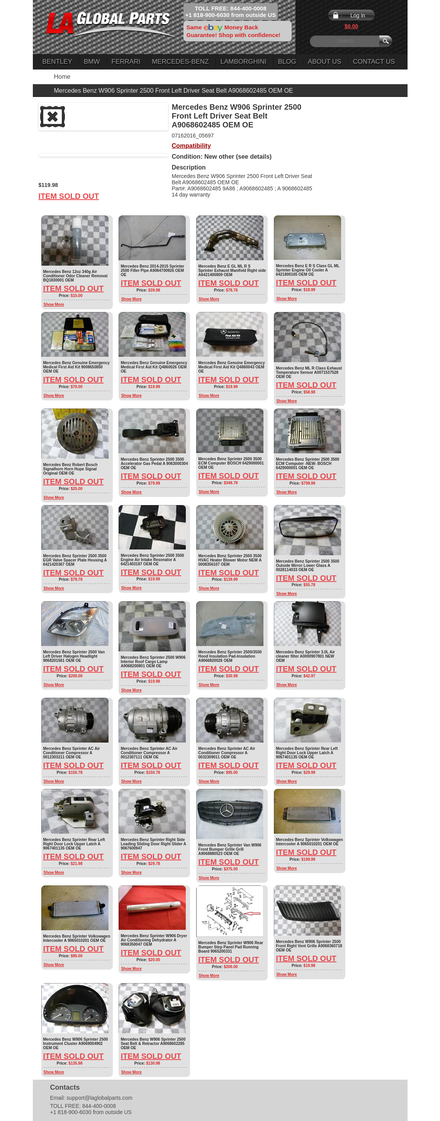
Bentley (57, 61)
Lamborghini (244, 61)
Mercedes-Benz (180, 61)
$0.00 (351, 26)
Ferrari (126, 61)
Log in (357, 15)
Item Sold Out (69, 196)
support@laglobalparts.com (99, 1098)
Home (62, 76)
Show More (54, 304)
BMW (92, 61)
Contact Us (374, 61)
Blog (287, 61)
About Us (324, 61)
